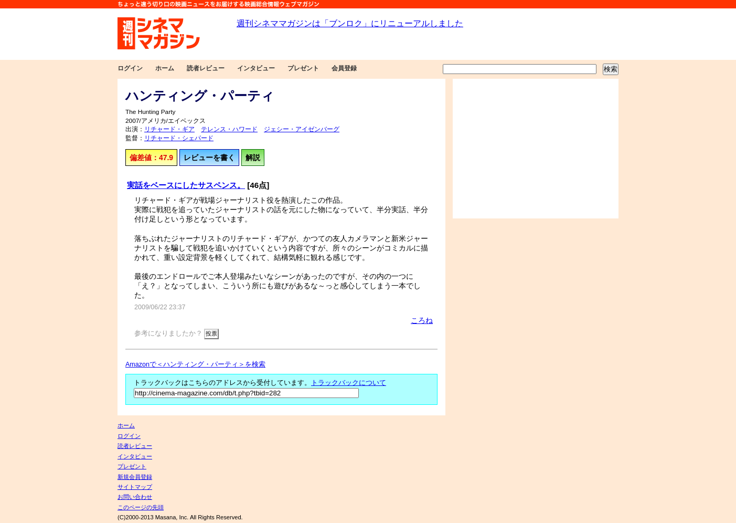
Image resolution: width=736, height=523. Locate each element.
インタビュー (256, 68)
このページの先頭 (141, 507)
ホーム (164, 68)
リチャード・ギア (169, 129)
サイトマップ (135, 487)
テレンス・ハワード (229, 129)
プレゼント (303, 68)
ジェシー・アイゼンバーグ (301, 129)
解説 (253, 157)
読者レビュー (206, 68)
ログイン (130, 68)
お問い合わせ (135, 497)
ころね (422, 320)
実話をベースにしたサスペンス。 (186, 185)
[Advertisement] (535, 148)
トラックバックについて (348, 382)
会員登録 (344, 68)
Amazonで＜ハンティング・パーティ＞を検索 (195, 364)
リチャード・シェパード (179, 138)
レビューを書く (209, 157)
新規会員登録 (135, 477)
